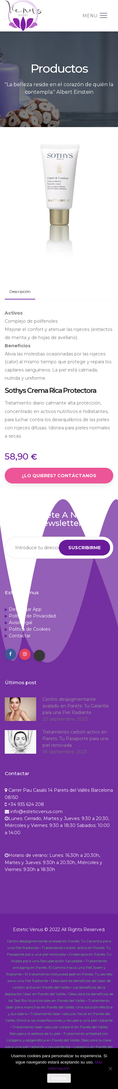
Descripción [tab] (20, 291)
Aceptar (58, 1078)
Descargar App (25, 609)
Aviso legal (20, 622)
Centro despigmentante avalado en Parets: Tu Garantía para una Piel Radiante (75, 705)
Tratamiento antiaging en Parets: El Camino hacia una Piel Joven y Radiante (56, 967)
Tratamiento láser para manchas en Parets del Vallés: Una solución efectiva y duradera (59, 1007)
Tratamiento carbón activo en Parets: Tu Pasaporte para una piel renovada (75, 738)
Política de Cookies (29, 629)
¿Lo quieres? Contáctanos (59, 475)
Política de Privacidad (32, 616)
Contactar (20, 636)
